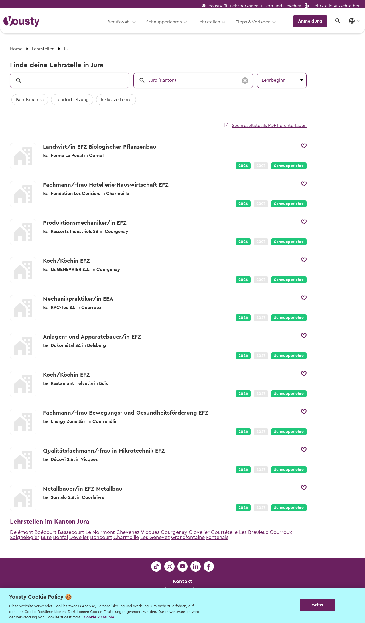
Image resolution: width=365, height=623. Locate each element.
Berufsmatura (30, 99)
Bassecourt (71, 532)
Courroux (281, 532)
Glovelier (199, 532)
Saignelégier (24, 537)
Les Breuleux (253, 532)
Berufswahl (121, 25)
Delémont (21, 532)
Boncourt (101, 537)
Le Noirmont (100, 532)
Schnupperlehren (166, 25)
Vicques (150, 532)
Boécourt (45, 532)
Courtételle (224, 532)
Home (16, 49)
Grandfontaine (188, 537)
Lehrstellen (210, 25)
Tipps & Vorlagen (255, 25)
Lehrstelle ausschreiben (336, 6)
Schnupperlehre (289, 166)
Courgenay (174, 532)
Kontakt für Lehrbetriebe (182, 605)
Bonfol (60, 537)
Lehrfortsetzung (72, 99)
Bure (46, 537)
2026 (243, 166)
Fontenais (217, 537)
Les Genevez (155, 537)
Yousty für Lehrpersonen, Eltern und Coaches (255, 6)
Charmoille (126, 537)
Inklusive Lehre (116, 99)
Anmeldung (311, 24)
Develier (79, 537)
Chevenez (127, 532)
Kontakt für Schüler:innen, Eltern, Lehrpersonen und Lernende (183, 597)
